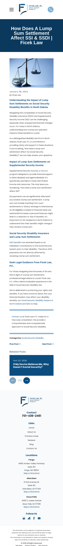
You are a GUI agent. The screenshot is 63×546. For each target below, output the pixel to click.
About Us (31, 432)
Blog (31, 444)
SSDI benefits (15, 242)
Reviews (31, 440)
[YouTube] (39, 518)
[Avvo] (29, 518)
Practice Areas (31, 436)
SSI (42, 170)
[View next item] (26, 380)
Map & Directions (31, 473)
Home (31, 428)
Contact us (17, 316)
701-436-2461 (31, 416)
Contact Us (31, 448)
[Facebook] (34, 518)
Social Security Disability (33, 338)
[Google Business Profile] (24, 518)
